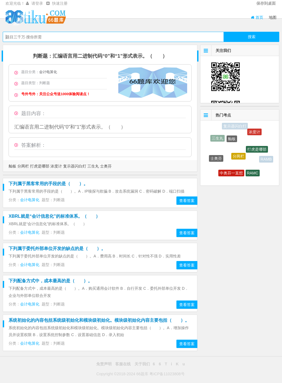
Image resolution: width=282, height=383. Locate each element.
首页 (257, 17)
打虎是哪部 (39, 166)
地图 (272, 17)
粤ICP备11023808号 (167, 374)
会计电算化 (48, 72)
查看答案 (187, 200)
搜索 (252, 36)
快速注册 (60, 3)
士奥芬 (106, 166)
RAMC (252, 174)
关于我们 (142, 364)
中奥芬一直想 (231, 174)
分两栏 (23, 166)
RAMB (266, 159)
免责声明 (104, 364)
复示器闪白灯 (74, 166)
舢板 (12, 166)
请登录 (37, 3)
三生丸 (93, 166)
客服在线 (123, 364)
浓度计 (56, 166)
